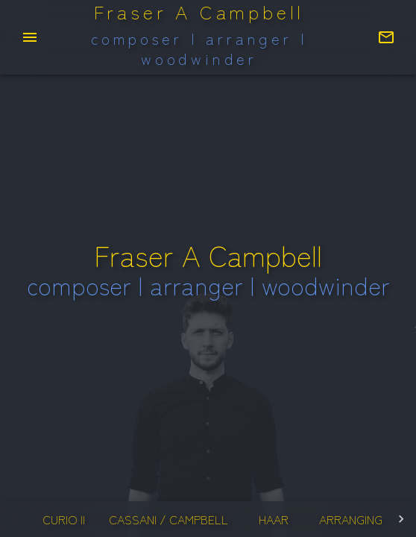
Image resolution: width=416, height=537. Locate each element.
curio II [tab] (63, 519)
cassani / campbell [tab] (168, 519)
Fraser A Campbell (199, 12)
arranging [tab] (350, 519)
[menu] (30, 37)
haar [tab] (273, 519)
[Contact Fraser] (386, 37)
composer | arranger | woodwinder (199, 49)
